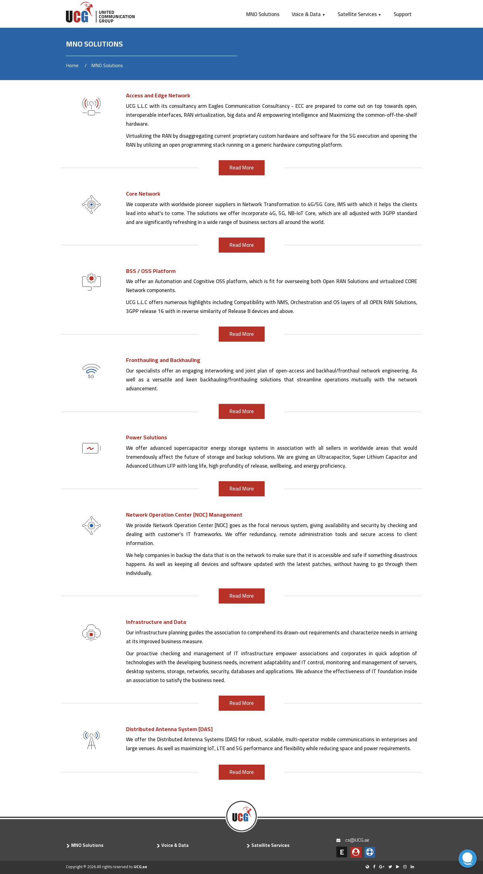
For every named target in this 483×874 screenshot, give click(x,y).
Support (403, 14)
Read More (241, 168)
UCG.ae (140, 866)
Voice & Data (308, 14)
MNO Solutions (262, 14)
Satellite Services (359, 14)
